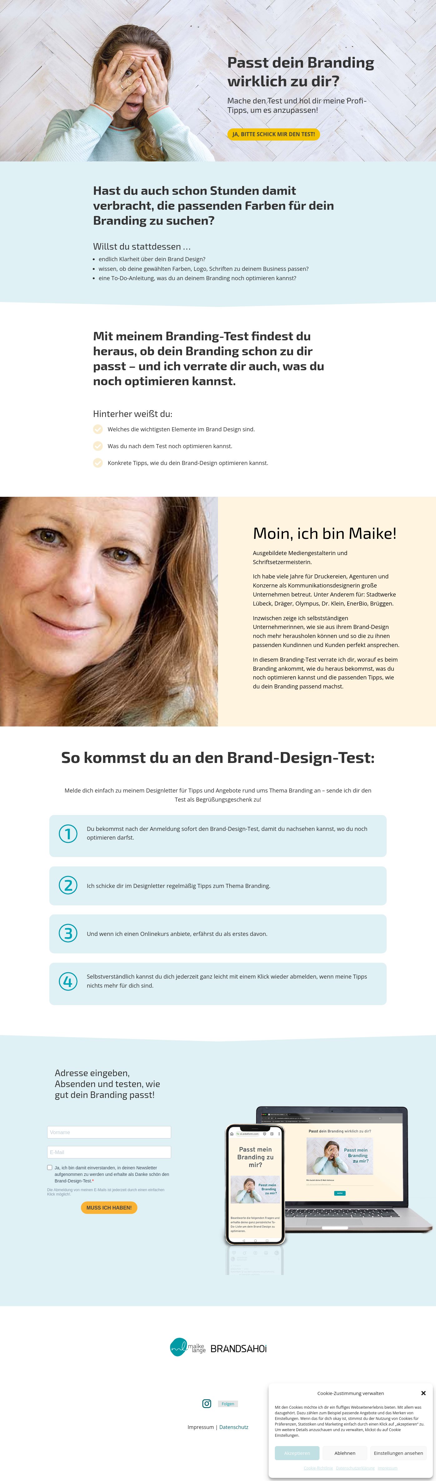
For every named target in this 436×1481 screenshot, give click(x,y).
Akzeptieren (297, 1453)
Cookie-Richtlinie (318, 1468)
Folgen (228, 1404)
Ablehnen (344, 1453)
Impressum (388, 1468)
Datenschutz (233, 1427)
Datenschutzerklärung (355, 1468)
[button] (423, 1393)
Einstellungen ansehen (398, 1453)
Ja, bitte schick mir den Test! (274, 134)
